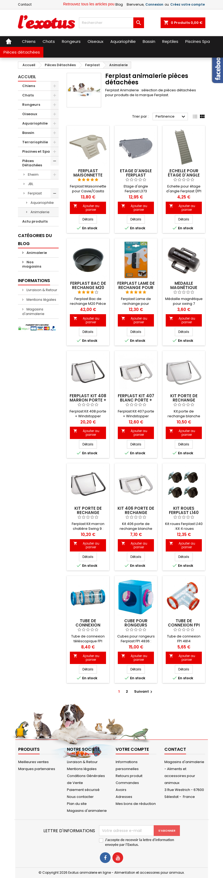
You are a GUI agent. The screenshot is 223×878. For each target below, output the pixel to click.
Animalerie (40, 212)
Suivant (144, 691)
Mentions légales (41, 299)
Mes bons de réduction (136, 803)
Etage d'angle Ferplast (136, 173)
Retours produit (129, 775)
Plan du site (77, 803)
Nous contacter (80, 796)
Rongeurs (31, 104)
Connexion (154, 4)
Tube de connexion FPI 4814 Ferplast (184, 625)
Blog (119, 4)
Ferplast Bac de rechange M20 (88, 285)
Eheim (33, 174)
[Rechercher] (111, 22)
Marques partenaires (36, 768)
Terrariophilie (35, 142)
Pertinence (171, 117)
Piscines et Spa (36, 151)
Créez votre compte (187, 4)
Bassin (28, 132)
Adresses (124, 796)
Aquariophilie (35, 123)
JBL (30, 183)
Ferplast (35, 193)
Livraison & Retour (41, 289)
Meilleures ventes (33, 761)
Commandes (127, 782)
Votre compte (132, 749)
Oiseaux (29, 114)
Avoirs (121, 789)
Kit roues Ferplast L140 (184, 510)
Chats (28, 95)
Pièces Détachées (32, 163)
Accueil (27, 77)
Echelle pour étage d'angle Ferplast (184, 175)
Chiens (28, 85)
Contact (25, 4)
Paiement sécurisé (83, 789)
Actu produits (35, 221)
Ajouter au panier (86, 208)
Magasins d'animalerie (33, 311)
